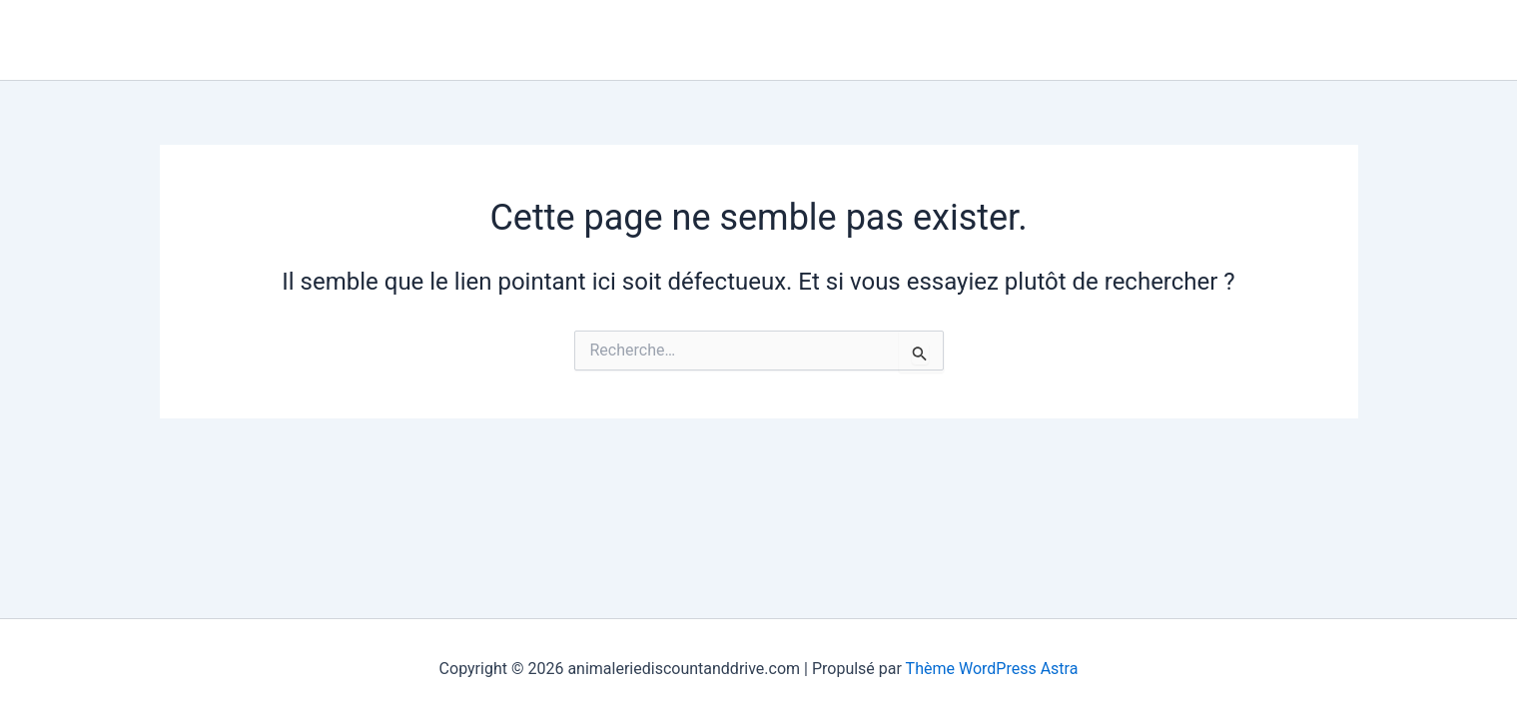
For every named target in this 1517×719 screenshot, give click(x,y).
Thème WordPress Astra (992, 668)
